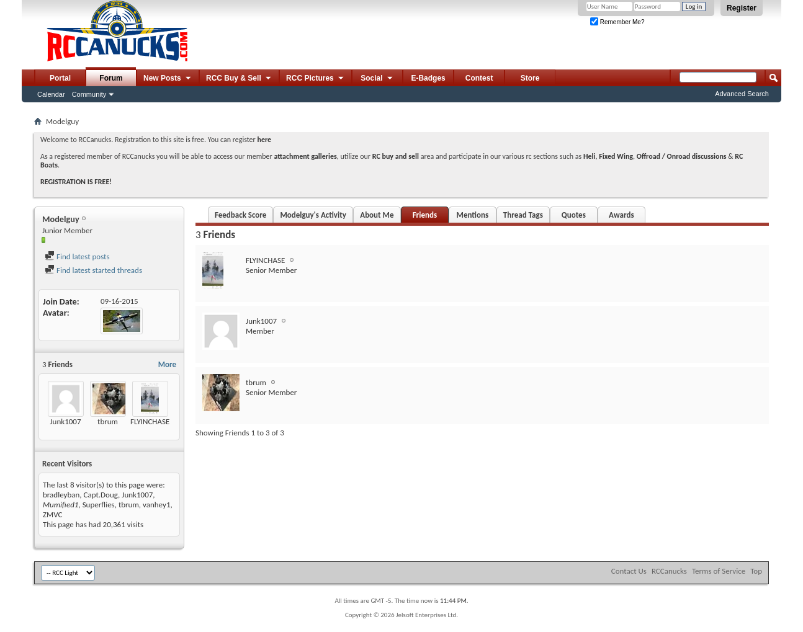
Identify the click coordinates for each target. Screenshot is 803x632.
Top (756, 571)
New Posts (167, 78)
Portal (60, 78)
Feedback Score (240, 215)
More (167, 364)
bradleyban (61, 494)
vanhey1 (156, 504)
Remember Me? (617, 22)
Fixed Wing (616, 156)
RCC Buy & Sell (239, 78)
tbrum (107, 421)
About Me (376, 215)
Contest (479, 78)
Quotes (574, 215)
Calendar (51, 94)
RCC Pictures (315, 78)
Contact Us (629, 571)
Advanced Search (742, 93)
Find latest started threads (93, 270)
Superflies (99, 504)
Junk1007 (65, 421)
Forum (110, 78)
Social (377, 78)
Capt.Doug (101, 494)
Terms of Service (718, 571)
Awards (621, 215)
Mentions (473, 215)
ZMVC (52, 514)
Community (89, 94)
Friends (425, 215)
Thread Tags (523, 215)
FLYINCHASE (149, 421)
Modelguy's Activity (313, 215)
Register (741, 8)
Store (530, 78)
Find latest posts (77, 256)
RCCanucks (669, 571)
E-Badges (428, 78)
